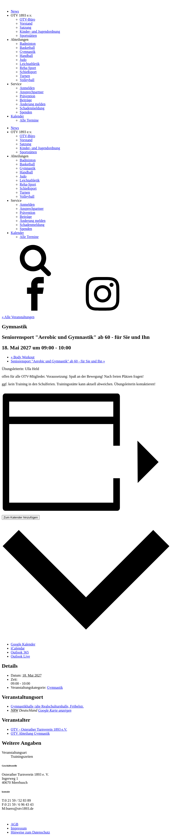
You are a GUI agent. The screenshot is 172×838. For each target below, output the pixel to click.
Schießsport (28, 72)
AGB (14, 824)
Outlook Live (20, 656)
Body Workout (22, 357)
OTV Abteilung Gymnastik (30, 733)
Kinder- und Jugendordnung (40, 31)
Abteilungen (19, 39)
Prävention (27, 96)
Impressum (19, 828)
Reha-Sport (28, 68)
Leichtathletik (30, 64)
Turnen (25, 76)
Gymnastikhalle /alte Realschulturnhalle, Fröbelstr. (47, 706)
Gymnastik (27, 52)
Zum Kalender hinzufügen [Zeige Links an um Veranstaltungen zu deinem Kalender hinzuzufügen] (21, 517)
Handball (26, 56)
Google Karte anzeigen (54, 710)
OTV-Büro (27, 19)
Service (16, 84)
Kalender (17, 116)
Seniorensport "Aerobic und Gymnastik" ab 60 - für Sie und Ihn (58, 361)
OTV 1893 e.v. (21, 15)
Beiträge (26, 100)
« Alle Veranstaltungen (18, 317)
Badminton (28, 43)
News (15, 11)
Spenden (26, 112)
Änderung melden (32, 104)
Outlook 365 (20, 652)
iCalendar (18, 648)
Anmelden (27, 88)
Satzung (25, 27)
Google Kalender (23, 644)
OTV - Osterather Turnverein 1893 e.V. (39, 729)
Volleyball (27, 80)
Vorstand (26, 23)
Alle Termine (29, 120)
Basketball (27, 48)
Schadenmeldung (32, 108)
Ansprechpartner (32, 92)
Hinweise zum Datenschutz (30, 832)
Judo (23, 60)
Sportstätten (28, 35)
